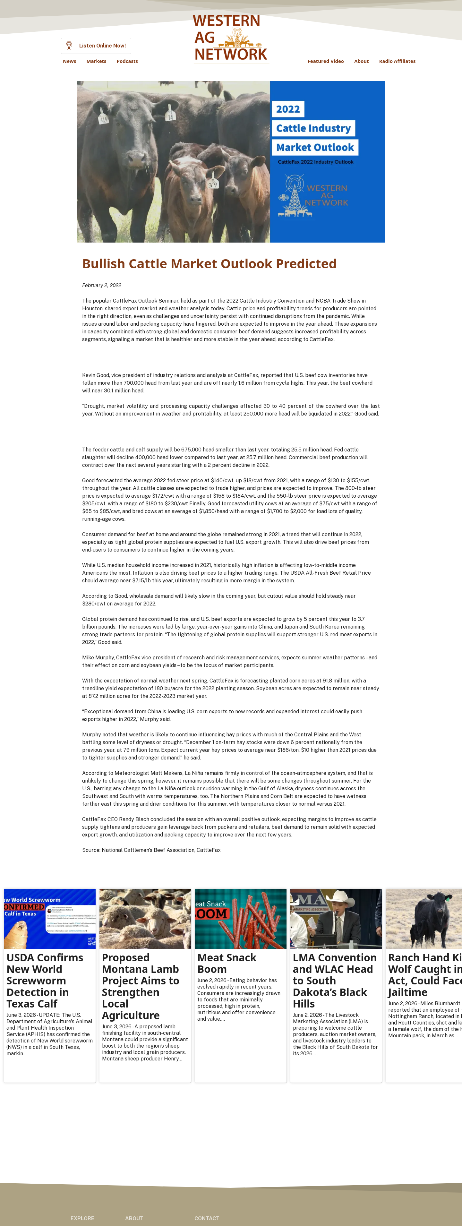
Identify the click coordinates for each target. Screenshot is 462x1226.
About (361, 61)
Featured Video (326, 61)
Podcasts (127, 61)
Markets (96, 61)
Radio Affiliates (397, 61)
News (69, 61)
